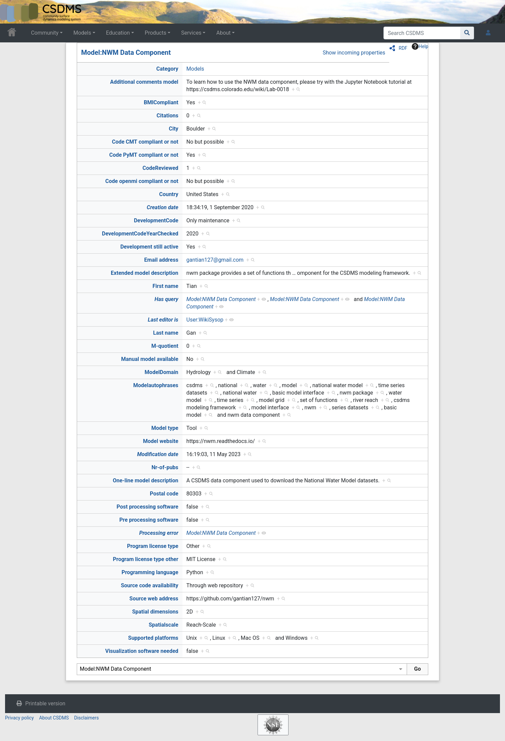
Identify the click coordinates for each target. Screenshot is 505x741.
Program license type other (145, 559)
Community (45, 33)
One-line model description (145, 480)
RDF (403, 48)
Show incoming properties (354, 52)
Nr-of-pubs (165, 467)
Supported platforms (153, 638)
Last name (165, 333)
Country (168, 194)
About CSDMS (54, 717)
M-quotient (165, 346)
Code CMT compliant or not (145, 142)
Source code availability (149, 585)
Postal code (164, 493)
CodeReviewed (160, 168)
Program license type (152, 546)
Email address (161, 260)
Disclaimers (86, 717)
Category (167, 69)
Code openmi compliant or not (141, 181)
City (173, 128)
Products (155, 33)
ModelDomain (161, 372)
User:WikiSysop (205, 320)
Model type (165, 428)
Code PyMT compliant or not (143, 155)
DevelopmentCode (156, 220)
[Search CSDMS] (422, 33)
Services (191, 33)
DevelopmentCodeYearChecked (140, 233)
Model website (160, 441)
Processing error (158, 533)
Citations (167, 115)
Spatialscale (163, 625)
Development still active (149, 247)
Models (82, 33)
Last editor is (163, 320)
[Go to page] (467, 33)
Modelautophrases (155, 385)
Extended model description (144, 273)
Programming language (150, 572)
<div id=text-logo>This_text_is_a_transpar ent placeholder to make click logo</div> (10, 11)
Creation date (162, 207)
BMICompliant (161, 102)
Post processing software (147, 507)
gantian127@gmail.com (215, 260)
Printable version (45, 703)
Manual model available (149, 359)
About (223, 33)
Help (420, 46)
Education (118, 33)
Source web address (153, 598)
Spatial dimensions (155, 611)
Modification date (157, 454)
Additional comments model (144, 82)
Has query (166, 299)
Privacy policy (19, 717)
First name (165, 286)
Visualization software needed (141, 651)
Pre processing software (149, 520)
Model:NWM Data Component (126, 52)
